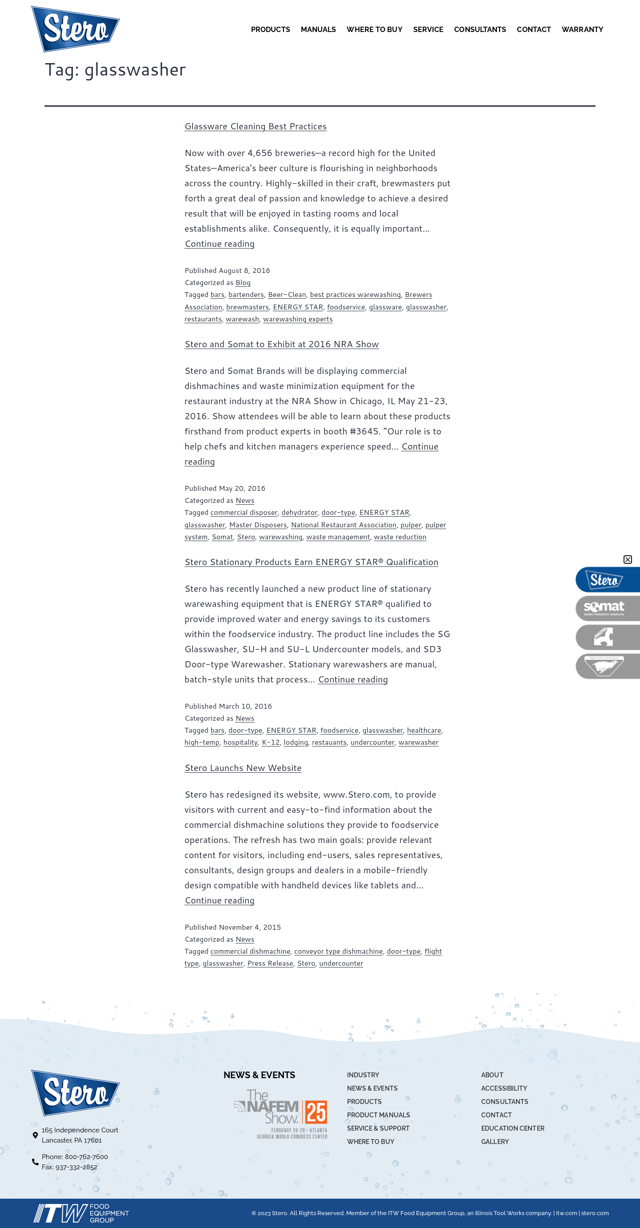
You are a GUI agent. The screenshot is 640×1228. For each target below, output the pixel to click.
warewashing (281, 536)
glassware (385, 306)
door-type (338, 512)
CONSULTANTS (480, 29)
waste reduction (400, 536)
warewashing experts (298, 318)
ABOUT (492, 1075)
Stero (246, 536)
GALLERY (495, 1141)
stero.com (595, 1213)
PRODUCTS (270, 29)
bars (217, 294)
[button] (627, 559)
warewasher (419, 742)
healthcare (424, 730)
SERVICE (428, 29)
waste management (338, 536)
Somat (222, 536)
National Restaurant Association (343, 524)
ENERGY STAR (298, 306)
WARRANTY (583, 29)
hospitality (241, 742)
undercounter (373, 742)
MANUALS (318, 29)
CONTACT (534, 29)
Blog (243, 282)
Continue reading (219, 243)
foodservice (346, 306)
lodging (296, 742)
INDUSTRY (363, 1075)
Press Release (270, 963)
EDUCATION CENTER (512, 1128)
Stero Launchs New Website (243, 767)
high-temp (202, 742)
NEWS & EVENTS (372, 1088)
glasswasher (426, 306)
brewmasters (247, 306)
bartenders (246, 294)
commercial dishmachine (250, 951)
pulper (410, 524)
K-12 (271, 742)
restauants (329, 742)
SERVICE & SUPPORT (378, 1128)
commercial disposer (243, 512)
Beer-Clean (287, 294)
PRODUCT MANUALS (379, 1115)
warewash (242, 318)
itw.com (566, 1213)
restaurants (203, 318)
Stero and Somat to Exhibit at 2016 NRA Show (281, 343)
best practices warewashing (355, 294)
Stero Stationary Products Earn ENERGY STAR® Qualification (311, 561)
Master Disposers (258, 524)
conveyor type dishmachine (338, 951)
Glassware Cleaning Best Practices (255, 126)
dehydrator (299, 512)
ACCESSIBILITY (504, 1088)
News (245, 500)
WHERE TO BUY (374, 29)
